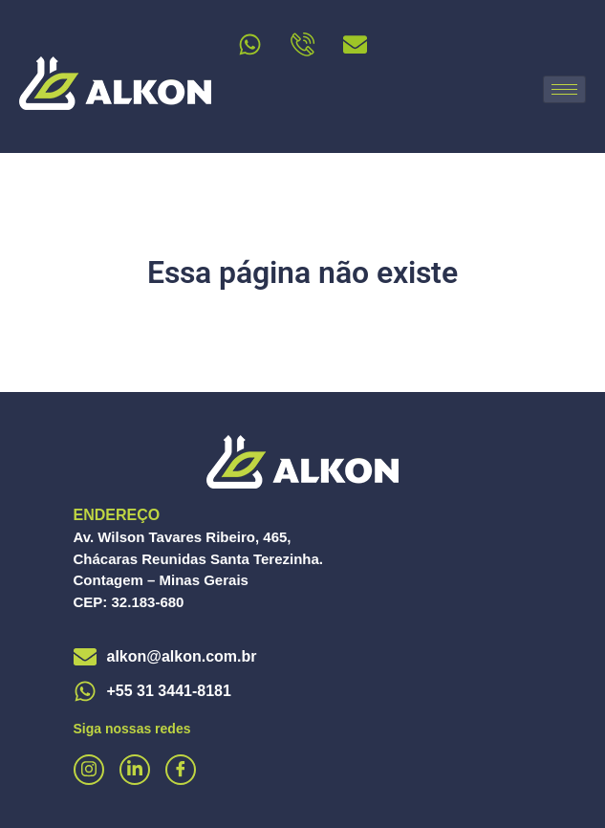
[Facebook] (180, 769)
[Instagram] (89, 769)
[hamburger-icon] (564, 89)
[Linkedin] (134, 769)
